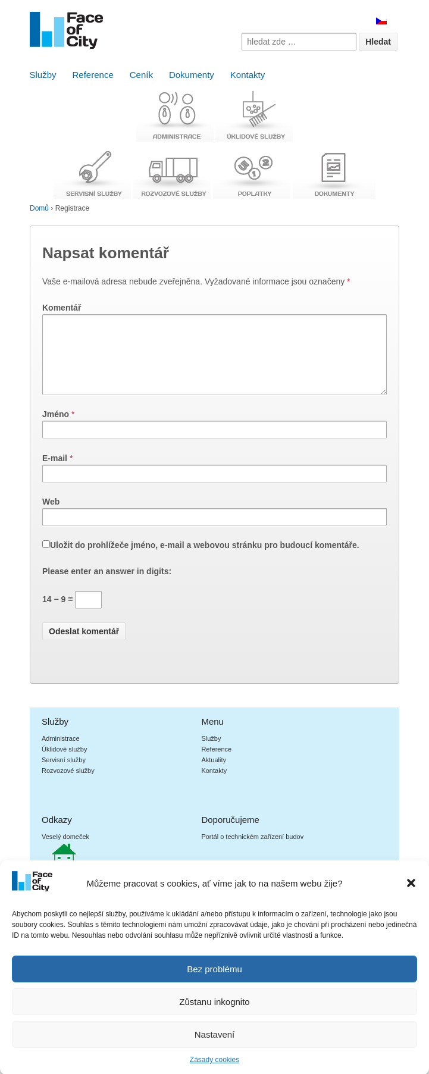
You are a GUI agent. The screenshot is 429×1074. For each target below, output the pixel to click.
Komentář (61, 307)
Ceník (141, 75)
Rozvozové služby (68, 784)
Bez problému (214, 983)
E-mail (54, 472)
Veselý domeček (65, 850)
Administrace (61, 752)
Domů (39, 208)
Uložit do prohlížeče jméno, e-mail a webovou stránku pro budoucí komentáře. (204, 559)
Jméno (55, 428)
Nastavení (215, 1049)
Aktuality (213, 774)
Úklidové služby (64, 763)
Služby (43, 75)
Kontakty (247, 75)
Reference (93, 75)
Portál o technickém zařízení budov (252, 850)
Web (51, 516)
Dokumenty (191, 75)
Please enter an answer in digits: (106, 585)
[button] (411, 897)
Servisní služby (64, 774)
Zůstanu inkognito (214, 1016)
